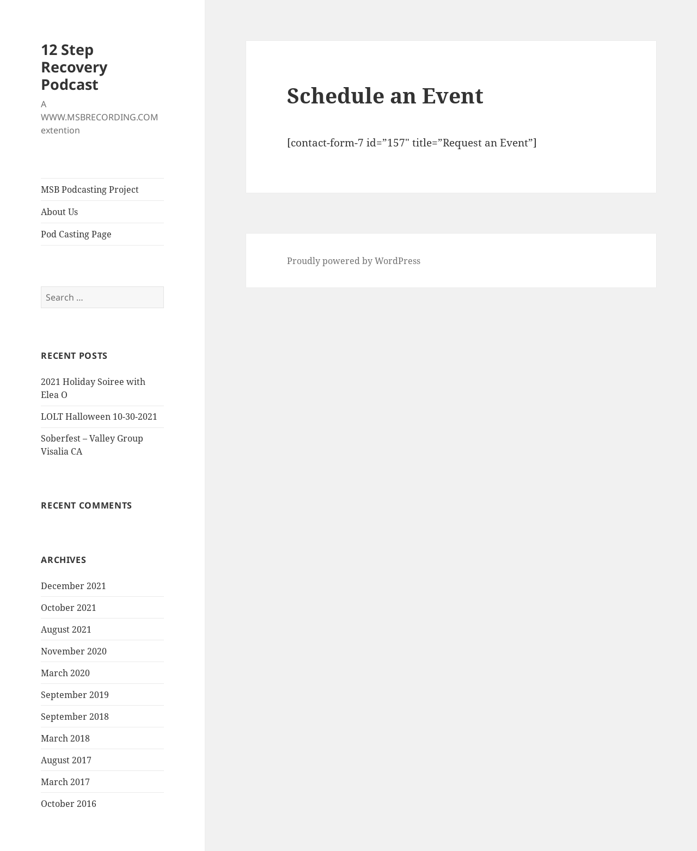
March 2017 (65, 782)
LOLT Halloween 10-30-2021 (99, 417)
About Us (59, 212)
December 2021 (73, 586)
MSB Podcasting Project (90, 189)
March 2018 (65, 738)
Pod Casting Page (76, 234)
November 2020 (74, 651)
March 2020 (65, 673)
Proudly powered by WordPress (353, 261)
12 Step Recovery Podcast (74, 66)
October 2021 (68, 608)
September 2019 (75, 695)
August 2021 (66, 629)
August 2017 (66, 760)
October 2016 (68, 804)
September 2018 (75, 717)
